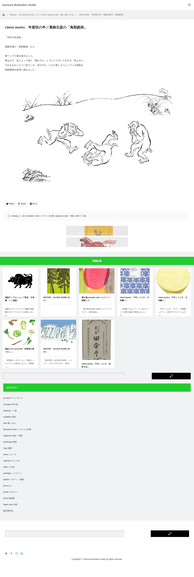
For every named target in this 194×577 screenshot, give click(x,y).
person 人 (7, 497)
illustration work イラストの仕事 (40, 216)
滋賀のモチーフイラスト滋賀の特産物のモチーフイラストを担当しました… (19, 324)
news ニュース (9, 466)
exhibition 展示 (9, 429)
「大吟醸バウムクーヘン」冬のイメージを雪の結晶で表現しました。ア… (134, 324)
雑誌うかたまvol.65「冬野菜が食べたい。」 (19, 362)
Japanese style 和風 (64, 216)
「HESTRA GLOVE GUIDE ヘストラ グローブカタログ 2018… (57, 373)
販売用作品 (8, 522)
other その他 (80, 216)
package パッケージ (12, 485)
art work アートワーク (13, 410)
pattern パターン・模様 (13, 491)
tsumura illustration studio (94, 571)
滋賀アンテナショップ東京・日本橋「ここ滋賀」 (20, 310)
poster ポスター (10, 504)
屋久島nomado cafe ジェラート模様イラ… (96, 310)
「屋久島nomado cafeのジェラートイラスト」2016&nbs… (97, 322)
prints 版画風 (9, 510)
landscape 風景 (10, 454)
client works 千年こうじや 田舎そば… (96, 377)
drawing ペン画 (18, 216)
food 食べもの (9, 435)
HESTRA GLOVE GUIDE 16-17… (56, 310)
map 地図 (7, 460)
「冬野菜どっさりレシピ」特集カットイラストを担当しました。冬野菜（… (19, 375)
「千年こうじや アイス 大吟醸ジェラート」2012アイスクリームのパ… (172, 324)
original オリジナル (11, 472)
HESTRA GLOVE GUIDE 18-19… (56, 362)
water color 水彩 (10, 516)
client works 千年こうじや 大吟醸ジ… (172, 310)
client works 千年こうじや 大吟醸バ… (134, 310)
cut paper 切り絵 (10, 416)
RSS (22, 565)
